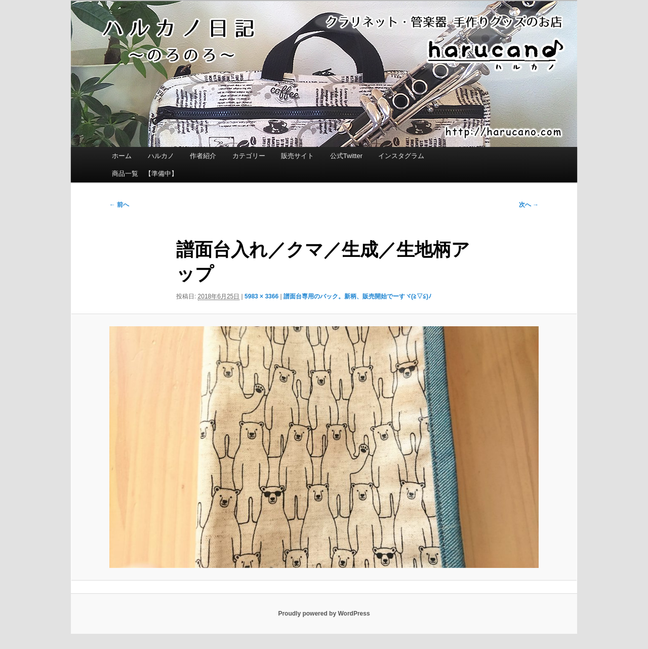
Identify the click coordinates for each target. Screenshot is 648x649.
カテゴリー (248, 156)
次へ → (529, 204)
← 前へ (119, 204)
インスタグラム (401, 156)
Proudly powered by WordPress (324, 613)
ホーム (122, 156)
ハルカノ (161, 156)
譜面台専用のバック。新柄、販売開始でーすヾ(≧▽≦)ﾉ (357, 296)
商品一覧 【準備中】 (145, 173)
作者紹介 (203, 156)
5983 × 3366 (261, 296)
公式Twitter (346, 156)
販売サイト (297, 156)
